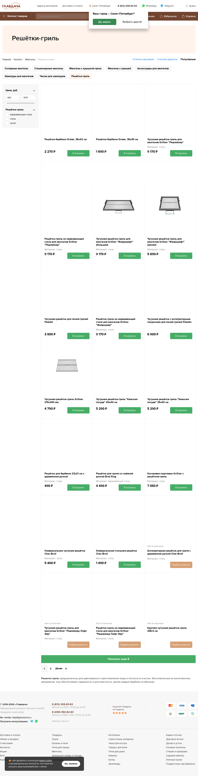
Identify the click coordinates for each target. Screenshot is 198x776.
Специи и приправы (176, 751)
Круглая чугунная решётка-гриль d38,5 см (167, 630)
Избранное (168, 16)
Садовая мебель (175, 755)
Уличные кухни (174, 759)
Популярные (188, 59)
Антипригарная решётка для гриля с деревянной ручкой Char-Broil (169, 552)
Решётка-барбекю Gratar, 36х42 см (66, 139)
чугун (13, 123)
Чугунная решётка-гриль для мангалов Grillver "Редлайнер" (165, 141)
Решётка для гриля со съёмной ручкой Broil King (114, 475)
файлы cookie (45, 760)
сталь (13, 118)
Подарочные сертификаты (180, 763)
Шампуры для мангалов (19, 76)
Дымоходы (114, 763)
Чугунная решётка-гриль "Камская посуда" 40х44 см (116, 401)
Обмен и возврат (9, 739)
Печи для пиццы (60, 747)
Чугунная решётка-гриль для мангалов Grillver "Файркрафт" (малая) (166, 241)
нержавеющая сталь (21, 114)
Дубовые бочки (174, 739)
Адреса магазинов (47, 5)
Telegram (167, 5)
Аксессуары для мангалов (153, 68)
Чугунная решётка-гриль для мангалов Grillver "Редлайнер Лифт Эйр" (66, 631)
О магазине (6, 743)
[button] (14, 16)
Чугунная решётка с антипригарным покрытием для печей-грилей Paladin (169, 321)
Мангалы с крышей (119, 68)
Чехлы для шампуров (52, 76)
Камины (113, 755)
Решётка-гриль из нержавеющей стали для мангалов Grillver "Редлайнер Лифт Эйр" (115, 631)
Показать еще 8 (118, 659)
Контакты (5, 747)
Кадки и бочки (174, 735)
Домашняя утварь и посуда (67, 755)
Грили (55, 739)
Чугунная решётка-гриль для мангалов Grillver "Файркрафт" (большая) (114, 241)
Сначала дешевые (143, 59)
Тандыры (57, 735)
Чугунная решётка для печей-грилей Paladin (66, 321)
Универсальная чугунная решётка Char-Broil (65, 552)
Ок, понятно (71, 763)
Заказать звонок (60, 721)
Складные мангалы (16, 68)
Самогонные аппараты (121, 739)
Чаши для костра (118, 743)
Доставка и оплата (72, 5)
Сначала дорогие (167, 59)
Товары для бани (118, 747)
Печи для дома (117, 751)
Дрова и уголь (174, 743)
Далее (61, 668)
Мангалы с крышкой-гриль (85, 68)
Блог (2, 755)
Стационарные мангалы (48, 68)
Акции (3, 751)
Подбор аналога (180, 564)
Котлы (112, 759)
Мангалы (57, 751)
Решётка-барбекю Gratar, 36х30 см (117, 139)
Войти (190, 6)
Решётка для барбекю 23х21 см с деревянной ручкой (64, 475)
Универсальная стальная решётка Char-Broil (116, 552)
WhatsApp (149, 5)
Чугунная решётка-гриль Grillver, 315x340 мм (64, 401)
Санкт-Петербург (100, 5)
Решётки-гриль (80, 76)
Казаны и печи (60, 743)
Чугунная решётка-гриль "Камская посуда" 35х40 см (168, 401)
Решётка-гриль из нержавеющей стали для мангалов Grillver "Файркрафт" (115, 322)
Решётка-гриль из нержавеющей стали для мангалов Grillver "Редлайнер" (64, 241)
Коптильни (114, 735)
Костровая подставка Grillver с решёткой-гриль (165, 475)
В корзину (78, 153)
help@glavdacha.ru (21, 717)
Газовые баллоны (176, 747)
